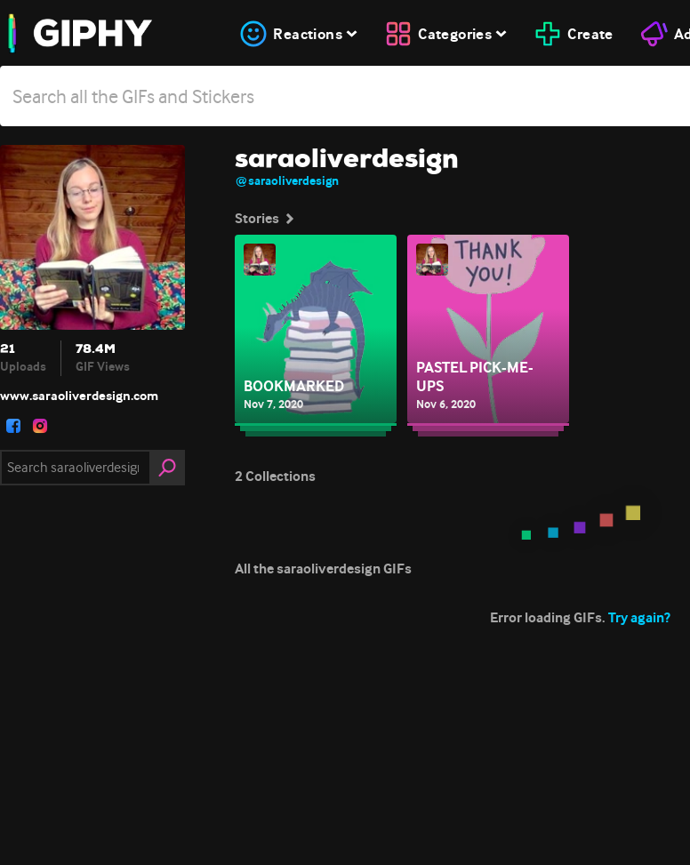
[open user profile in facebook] (13, 425)
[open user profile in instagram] (40, 425)
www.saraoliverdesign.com (79, 396)
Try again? (639, 617)
